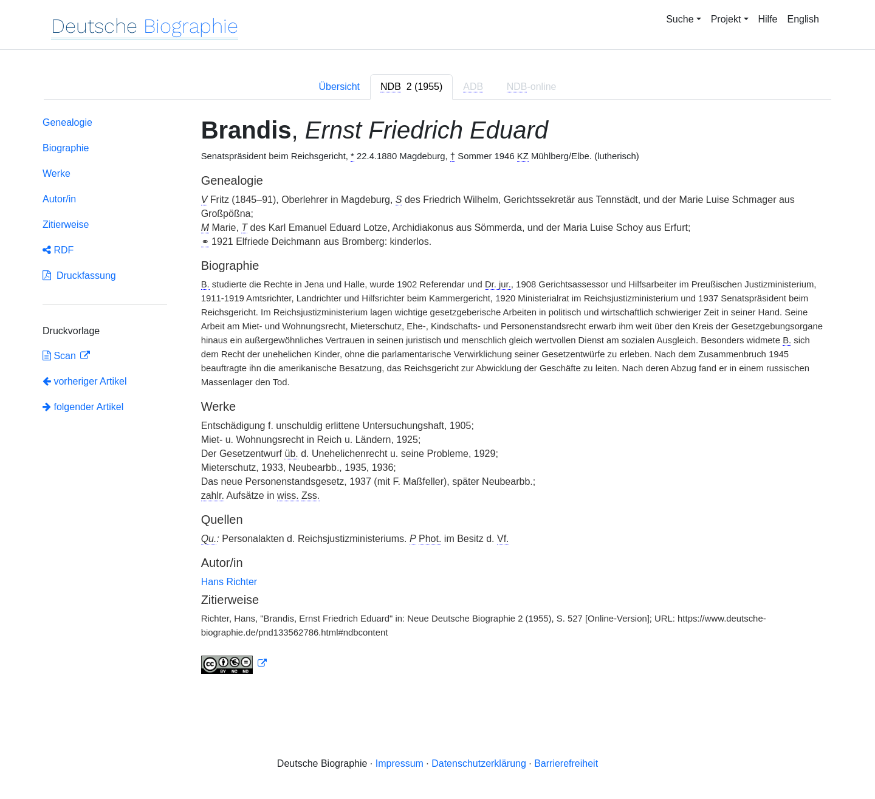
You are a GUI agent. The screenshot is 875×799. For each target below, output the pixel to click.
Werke (56, 173)
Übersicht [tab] (339, 86)
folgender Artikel (83, 407)
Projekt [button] (726, 19)
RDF (58, 250)
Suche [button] (679, 19)
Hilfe (768, 19)
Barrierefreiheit (566, 763)
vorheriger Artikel (85, 381)
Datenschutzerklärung (478, 763)
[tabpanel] (437, 398)
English (803, 19)
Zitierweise (66, 224)
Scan (60, 356)
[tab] (411, 87)
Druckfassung (79, 275)
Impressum (400, 763)
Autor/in (59, 199)
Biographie (66, 148)
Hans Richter (229, 582)
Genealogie (67, 122)
